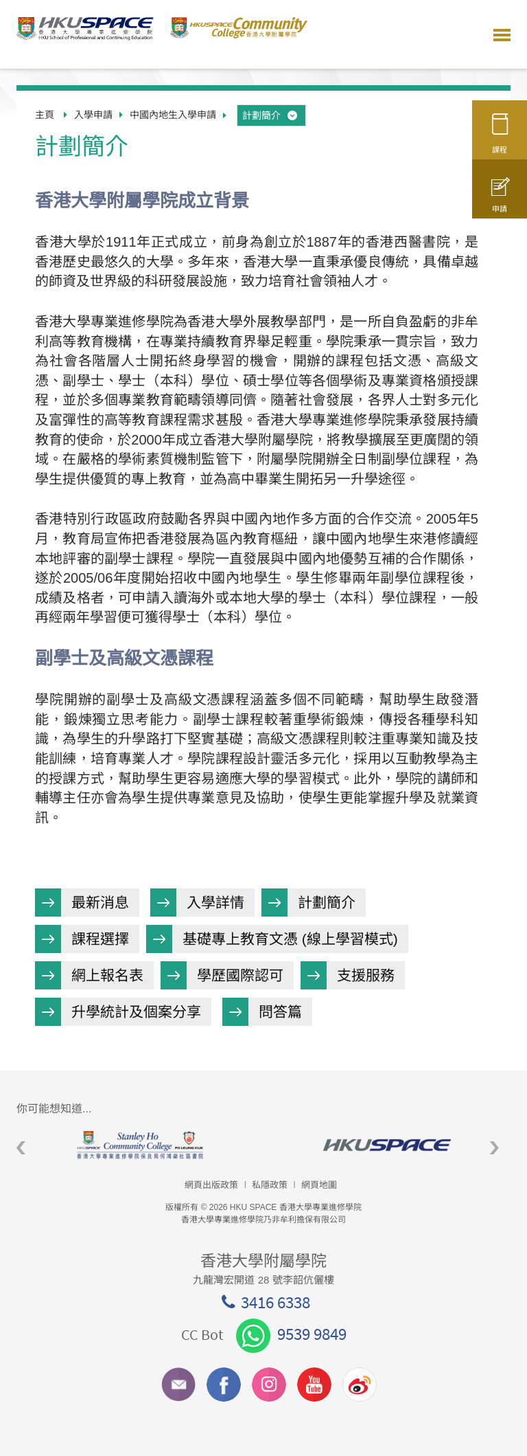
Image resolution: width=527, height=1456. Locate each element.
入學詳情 (215, 902)
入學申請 (93, 114)
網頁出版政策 (211, 1185)
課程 (499, 139)
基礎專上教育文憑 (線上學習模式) (290, 939)
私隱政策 (270, 1185)
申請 (499, 201)
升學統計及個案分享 (136, 1012)
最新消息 (100, 902)
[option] (140, 1145)
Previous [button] (21, 1148)
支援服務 (366, 975)
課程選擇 (100, 939)
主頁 (44, 114)
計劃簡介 (270, 115)
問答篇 (280, 1012)
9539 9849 (291, 1334)
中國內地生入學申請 (173, 114)
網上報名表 (107, 975)
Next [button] (494, 1148)
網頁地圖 (319, 1185)
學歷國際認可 (240, 975)
